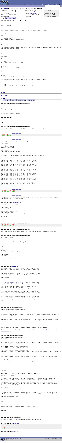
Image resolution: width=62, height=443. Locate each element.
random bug (57, 4)
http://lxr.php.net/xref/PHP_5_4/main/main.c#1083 (12, 283)
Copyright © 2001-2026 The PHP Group (13, 440)
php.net (23, 4)
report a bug (36, 4)
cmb (31, 11)
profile (33, 11)
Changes (14, 100)
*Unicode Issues (33, 13)
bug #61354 (26, 304)
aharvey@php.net (16, 133)
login (61, 4)
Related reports (31, 100)
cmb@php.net (15, 424)
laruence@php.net (16, 117)
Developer (8, 18)
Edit (14, 18)
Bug (2, 8)
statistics (52, 4)
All (2, 100)
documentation (31, 4)
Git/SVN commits (22, 100)
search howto (48, 4)
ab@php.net (15, 267)
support (26, 4)
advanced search (42, 4)
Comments (7, 100)
